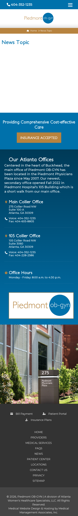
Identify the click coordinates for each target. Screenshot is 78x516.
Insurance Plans (39, 420)
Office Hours (20, 272)
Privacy (38, 475)
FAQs (38, 448)
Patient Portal (55, 413)
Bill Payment (22, 413)
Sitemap (39, 480)
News (39, 453)
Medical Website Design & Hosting (31, 508)
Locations (39, 464)
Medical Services (39, 443)
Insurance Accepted (39, 137)
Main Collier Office (26, 202)
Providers (39, 437)
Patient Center (38, 459)
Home (32, 30)
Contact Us (38, 470)
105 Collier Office (24, 236)
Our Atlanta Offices (31, 159)
